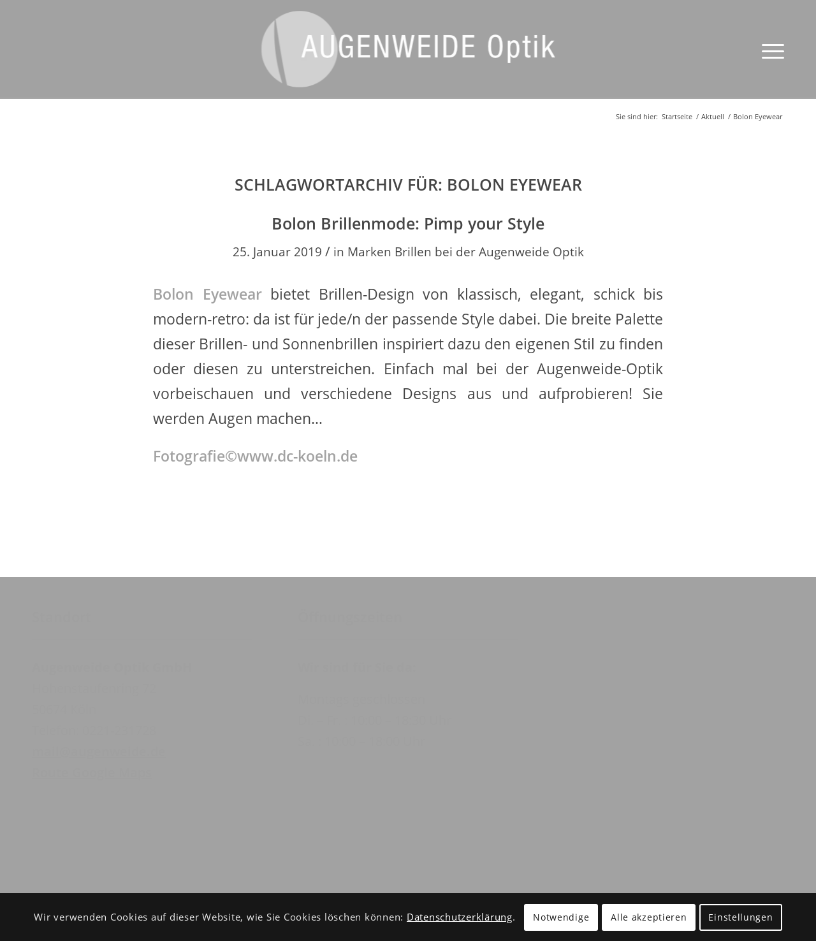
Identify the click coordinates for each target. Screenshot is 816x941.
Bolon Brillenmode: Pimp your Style (408, 223)
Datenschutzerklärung (460, 916)
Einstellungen (740, 917)
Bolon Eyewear (207, 294)
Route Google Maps (92, 772)
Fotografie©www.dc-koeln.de (255, 456)
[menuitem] (769, 49)
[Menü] (769, 49)
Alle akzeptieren (649, 917)
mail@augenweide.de (99, 751)
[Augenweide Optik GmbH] (408, 59)
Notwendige (561, 917)
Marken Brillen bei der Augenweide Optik (465, 251)
